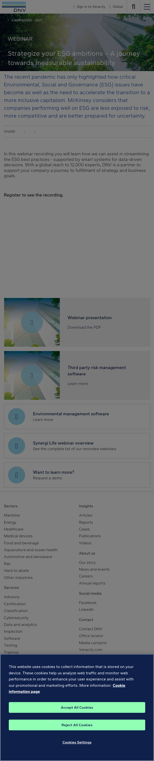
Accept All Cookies (77, 707)
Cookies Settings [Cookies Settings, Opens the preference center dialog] (77, 742)
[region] (77, 707)
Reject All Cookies (77, 725)
